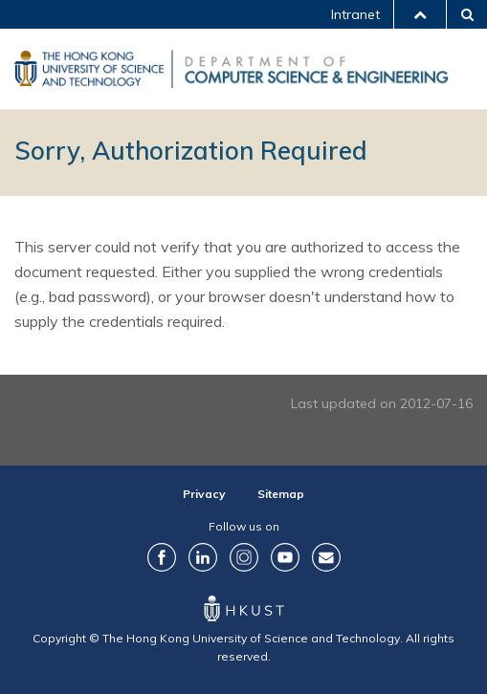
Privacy (204, 494)
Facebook (161, 557)
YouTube (285, 557)
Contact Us (326, 557)
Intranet (355, 14)
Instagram (244, 557)
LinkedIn (202, 557)
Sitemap (280, 494)
